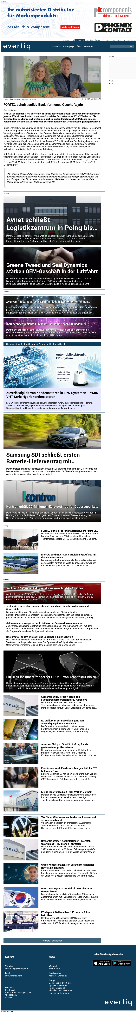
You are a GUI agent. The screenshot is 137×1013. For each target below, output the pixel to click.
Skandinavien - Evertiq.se (60, 990)
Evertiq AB (16, 46)
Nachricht (56, 46)
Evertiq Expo (68, 46)
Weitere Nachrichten (52, 940)
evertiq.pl (121, 40)
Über (79, 46)
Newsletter (88, 46)
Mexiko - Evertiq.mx (58, 976)
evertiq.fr (100, 40)
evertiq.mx (110, 40)
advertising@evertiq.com (16, 968)
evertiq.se (131, 40)
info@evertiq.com (13, 976)
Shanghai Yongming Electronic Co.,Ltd (47, 344)
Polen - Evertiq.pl (56, 988)
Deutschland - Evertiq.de (60, 983)
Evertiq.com (54, 968)
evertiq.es (90, 40)
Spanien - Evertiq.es (58, 985)
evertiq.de (79, 40)
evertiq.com (68, 40)
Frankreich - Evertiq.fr (59, 993)
